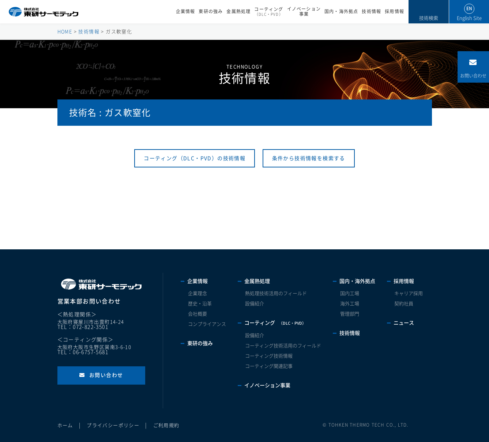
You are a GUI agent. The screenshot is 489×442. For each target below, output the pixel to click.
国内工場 (349, 293)
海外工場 (349, 303)
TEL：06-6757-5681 (82, 352)
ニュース (404, 322)
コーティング (268, 11)
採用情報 (394, 11)
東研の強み (211, 11)
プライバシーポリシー (113, 425)
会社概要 (197, 313)
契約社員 (403, 303)
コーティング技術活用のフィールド (283, 345)
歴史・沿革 (200, 303)
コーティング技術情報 (269, 356)
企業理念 (197, 293)
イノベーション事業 (304, 11)
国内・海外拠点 (341, 11)
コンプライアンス (207, 324)
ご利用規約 (166, 425)
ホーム (65, 425)
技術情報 (371, 11)
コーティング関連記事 (269, 366)
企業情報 (185, 11)
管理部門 (349, 313)
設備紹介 (254, 303)
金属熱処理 (238, 11)
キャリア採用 (408, 293)
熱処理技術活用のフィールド (276, 293)
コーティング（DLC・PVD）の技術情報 (194, 158)
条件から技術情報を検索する (308, 158)
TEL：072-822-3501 (82, 326)
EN (469, 8)
